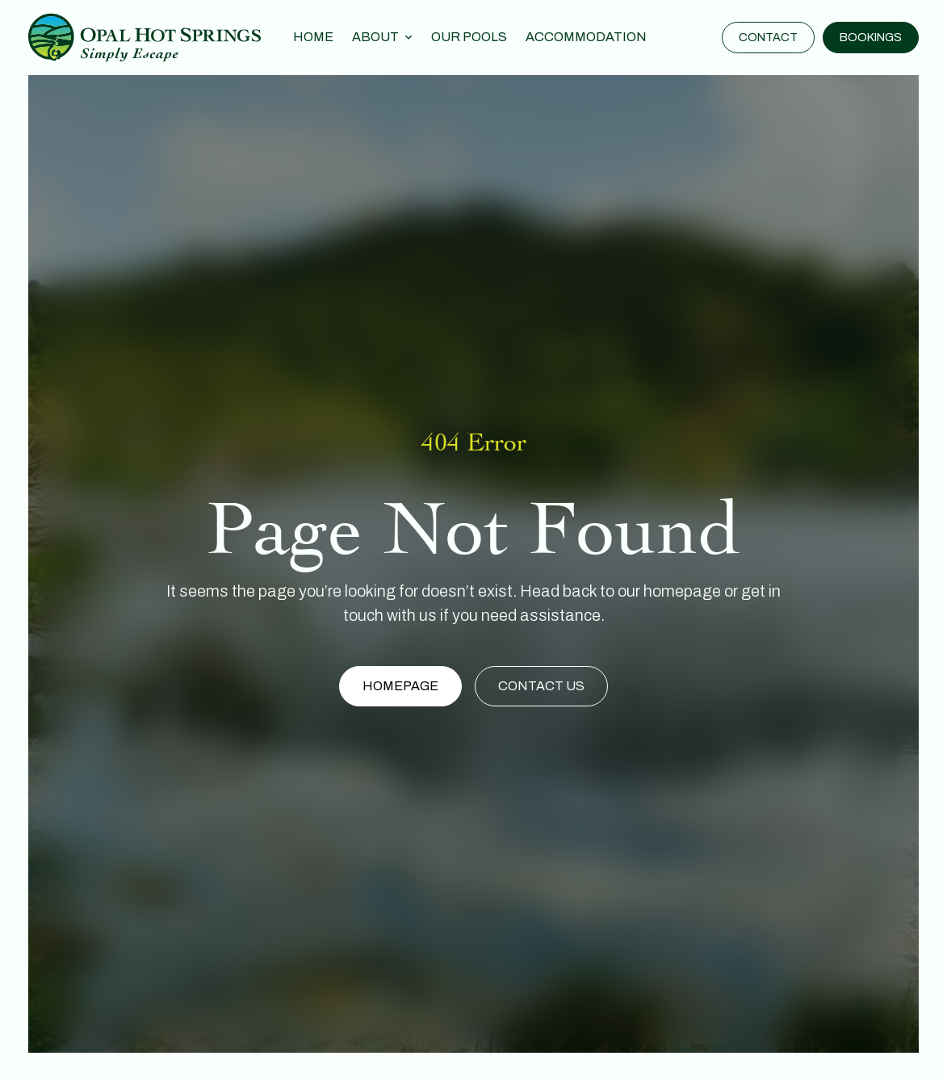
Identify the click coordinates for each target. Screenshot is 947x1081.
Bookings (871, 37)
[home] (144, 37)
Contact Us (541, 686)
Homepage (400, 686)
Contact (768, 37)
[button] (382, 37)
